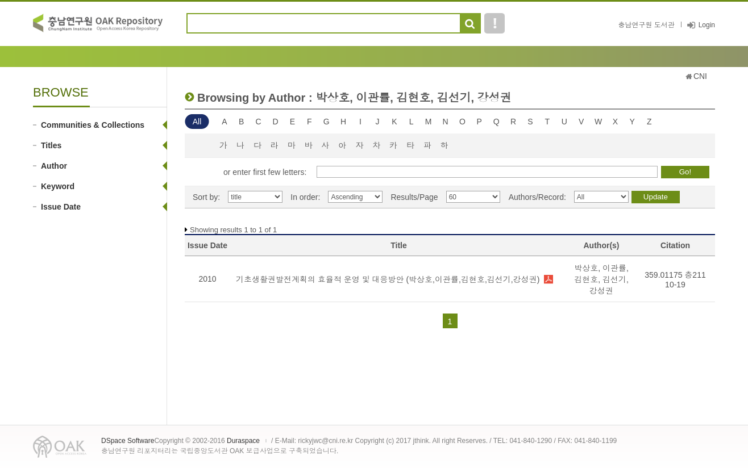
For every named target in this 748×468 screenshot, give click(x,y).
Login (707, 25)
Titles (51, 145)
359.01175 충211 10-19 (675, 279)
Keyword (57, 186)
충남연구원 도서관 (646, 25)
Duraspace (243, 441)
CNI (700, 76)
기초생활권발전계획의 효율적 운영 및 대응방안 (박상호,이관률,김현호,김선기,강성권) (387, 279)
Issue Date (61, 206)
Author (54, 165)
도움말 (494, 23)
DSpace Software (127, 441)
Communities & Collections (92, 124)
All (197, 121)
